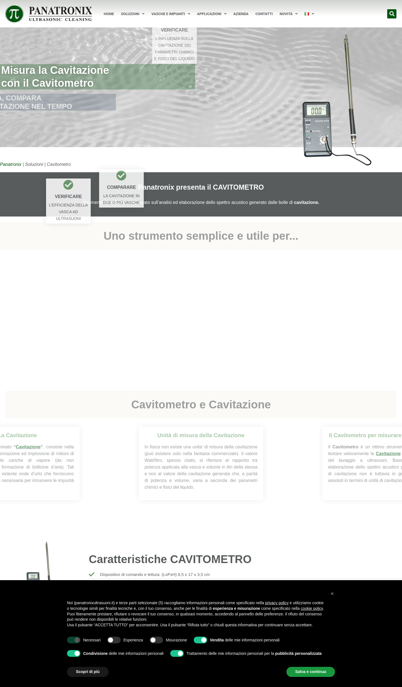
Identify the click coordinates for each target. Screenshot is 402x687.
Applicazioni (211, 13)
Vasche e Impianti (170, 13)
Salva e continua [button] (310, 671)
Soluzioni (132, 13)
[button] (391, 13)
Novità (289, 13)
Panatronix (10, 164)
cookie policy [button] (312, 608)
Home (109, 14)
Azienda (240, 14)
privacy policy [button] (277, 603)
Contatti (264, 14)
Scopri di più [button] (88, 671)
